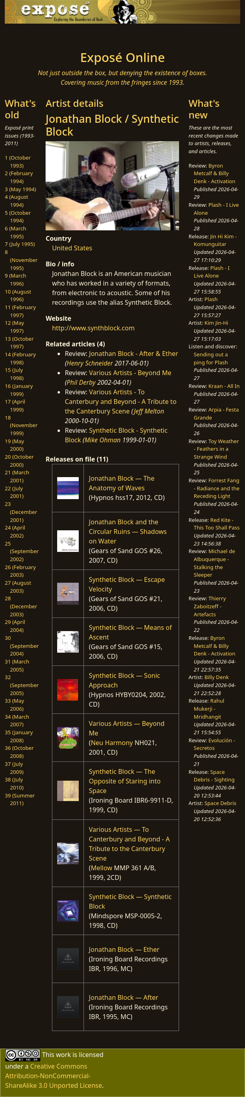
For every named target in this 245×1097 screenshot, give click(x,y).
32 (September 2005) (22, 684)
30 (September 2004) (22, 645)
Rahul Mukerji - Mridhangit (209, 708)
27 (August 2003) (18, 586)
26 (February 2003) (20, 571)
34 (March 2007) (17, 720)
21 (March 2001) (17, 476)
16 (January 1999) (19, 390)
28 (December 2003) (21, 606)
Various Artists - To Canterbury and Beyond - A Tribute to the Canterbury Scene (120, 402)
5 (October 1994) (18, 216)
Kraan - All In (223, 386)
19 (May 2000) (14, 445)
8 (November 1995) (21, 259)
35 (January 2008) (19, 736)
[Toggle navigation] (35, 35)
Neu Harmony (112, 742)
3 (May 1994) (20, 189)
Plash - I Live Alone (212, 272)
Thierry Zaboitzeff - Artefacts (210, 606)
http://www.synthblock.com (93, 328)
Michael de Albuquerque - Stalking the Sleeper (214, 563)
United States (72, 248)
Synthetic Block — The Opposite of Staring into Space (125, 781)
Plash (211, 299)
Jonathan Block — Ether (124, 949)
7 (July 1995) (20, 244)
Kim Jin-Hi (217, 322)
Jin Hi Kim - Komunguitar (215, 240)
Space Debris (221, 803)
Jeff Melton (149, 411)
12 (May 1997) (14, 326)
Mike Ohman (102, 440)
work (63, 1054)
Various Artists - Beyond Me (130, 372)
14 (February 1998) (20, 358)
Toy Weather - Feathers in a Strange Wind (216, 449)
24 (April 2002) (15, 531)
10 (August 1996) (18, 295)
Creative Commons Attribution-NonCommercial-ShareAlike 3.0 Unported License (53, 1076)
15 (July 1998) (14, 374)
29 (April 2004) (15, 625)
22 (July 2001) (14, 492)
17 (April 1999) (15, 405)
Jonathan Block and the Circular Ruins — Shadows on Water (128, 532)
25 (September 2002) (22, 551)
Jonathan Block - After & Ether (133, 353)
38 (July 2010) (14, 783)
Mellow (101, 867)
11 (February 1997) (20, 311)
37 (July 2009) (14, 767)
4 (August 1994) (16, 200)
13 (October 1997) (19, 342)
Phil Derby (81, 382)
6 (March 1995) (15, 232)
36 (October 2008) (19, 751)
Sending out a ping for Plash (211, 358)
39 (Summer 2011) (20, 799)
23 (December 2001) (21, 511)
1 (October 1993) (18, 161)
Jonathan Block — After (123, 997)
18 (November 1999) (21, 425)
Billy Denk (217, 677)
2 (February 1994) (19, 177)
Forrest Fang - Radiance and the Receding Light (216, 488)
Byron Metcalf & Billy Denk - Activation (214, 173)
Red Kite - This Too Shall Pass (217, 524)
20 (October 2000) (19, 460)
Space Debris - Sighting (214, 775)
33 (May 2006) (14, 704)
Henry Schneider (90, 363)
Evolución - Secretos (214, 744)
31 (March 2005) (17, 665)
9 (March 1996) (15, 279)
